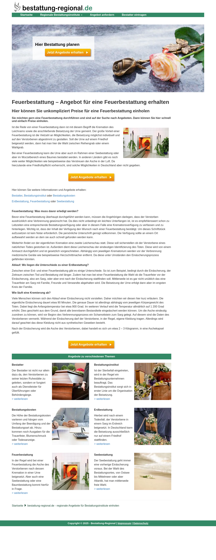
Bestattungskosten (64, 195)
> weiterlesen (20, 398)
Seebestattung (65, 201)
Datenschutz (140, 523)
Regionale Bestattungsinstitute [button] (61, 14)
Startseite (26, 14)
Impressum (124, 523)
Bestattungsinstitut (35, 195)
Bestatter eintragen (134, 14)
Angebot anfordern (102, 14)
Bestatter (17, 195)
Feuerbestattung (40, 201)
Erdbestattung (20, 201)
